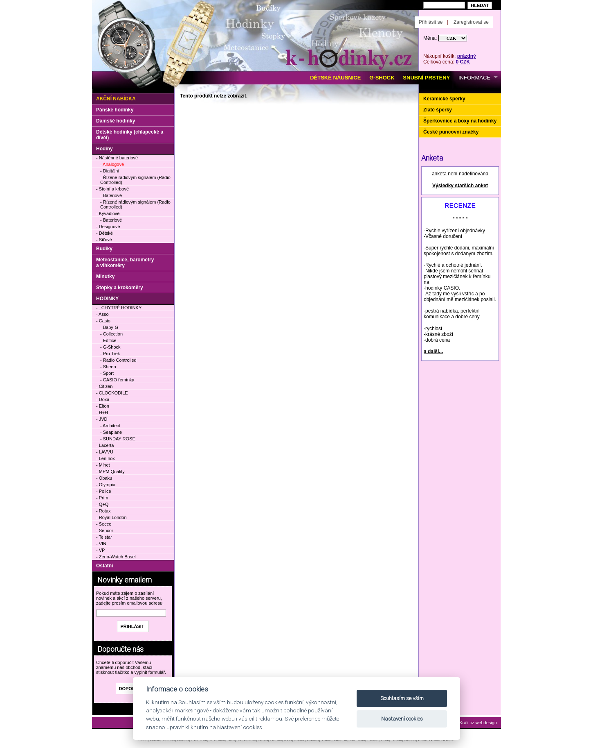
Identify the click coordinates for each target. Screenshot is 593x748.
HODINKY (107, 298)
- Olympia (105, 484)
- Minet (103, 464)
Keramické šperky (444, 99)
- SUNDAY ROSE (117, 438)
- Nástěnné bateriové (117, 157)
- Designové (108, 226)
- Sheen (108, 366)
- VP (100, 550)
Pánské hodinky (114, 110)
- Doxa (102, 399)
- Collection (111, 333)
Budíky (104, 249)
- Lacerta (105, 445)
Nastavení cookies (402, 719)
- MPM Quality (110, 471)
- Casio (103, 320)
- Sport (107, 373)
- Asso (102, 314)
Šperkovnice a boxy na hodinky (459, 121)
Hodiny (104, 149)
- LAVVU (104, 451)
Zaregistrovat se (471, 22)
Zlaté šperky (437, 110)
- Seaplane (111, 432)
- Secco (103, 523)
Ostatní (104, 566)
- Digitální (109, 170)
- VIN (101, 543)
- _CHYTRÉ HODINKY (119, 307)
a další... (433, 351)
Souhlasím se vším (402, 698)
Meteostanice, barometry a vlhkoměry (125, 262)
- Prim (102, 497)
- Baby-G (109, 327)
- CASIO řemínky (117, 379)
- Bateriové (111, 195)
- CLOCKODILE (112, 392)
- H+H (102, 412)
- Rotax (103, 510)
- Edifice (108, 340)
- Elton (102, 405)
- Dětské (104, 233)
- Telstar (104, 537)
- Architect (110, 425)
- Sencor (104, 530)
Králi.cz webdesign (478, 722)
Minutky (105, 276)
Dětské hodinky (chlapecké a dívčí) (129, 135)
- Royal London (111, 517)
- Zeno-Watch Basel (116, 556)
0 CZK (463, 62)
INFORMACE (474, 78)
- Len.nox (105, 458)
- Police (103, 491)
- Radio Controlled (118, 360)
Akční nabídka (116, 99)
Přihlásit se (431, 22)
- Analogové (112, 164)
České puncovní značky (450, 132)
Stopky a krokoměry (119, 287)
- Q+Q (102, 504)
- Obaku (104, 478)
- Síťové (104, 239)
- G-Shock (110, 347)
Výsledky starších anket (460, 185)
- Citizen (104, 386)
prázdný (466, 56)
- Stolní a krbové (112, 188)
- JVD (102, 419)
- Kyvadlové (107, 213)
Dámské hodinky (115, 121)
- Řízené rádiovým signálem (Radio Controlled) (135, 180)
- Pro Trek (110, 353)
